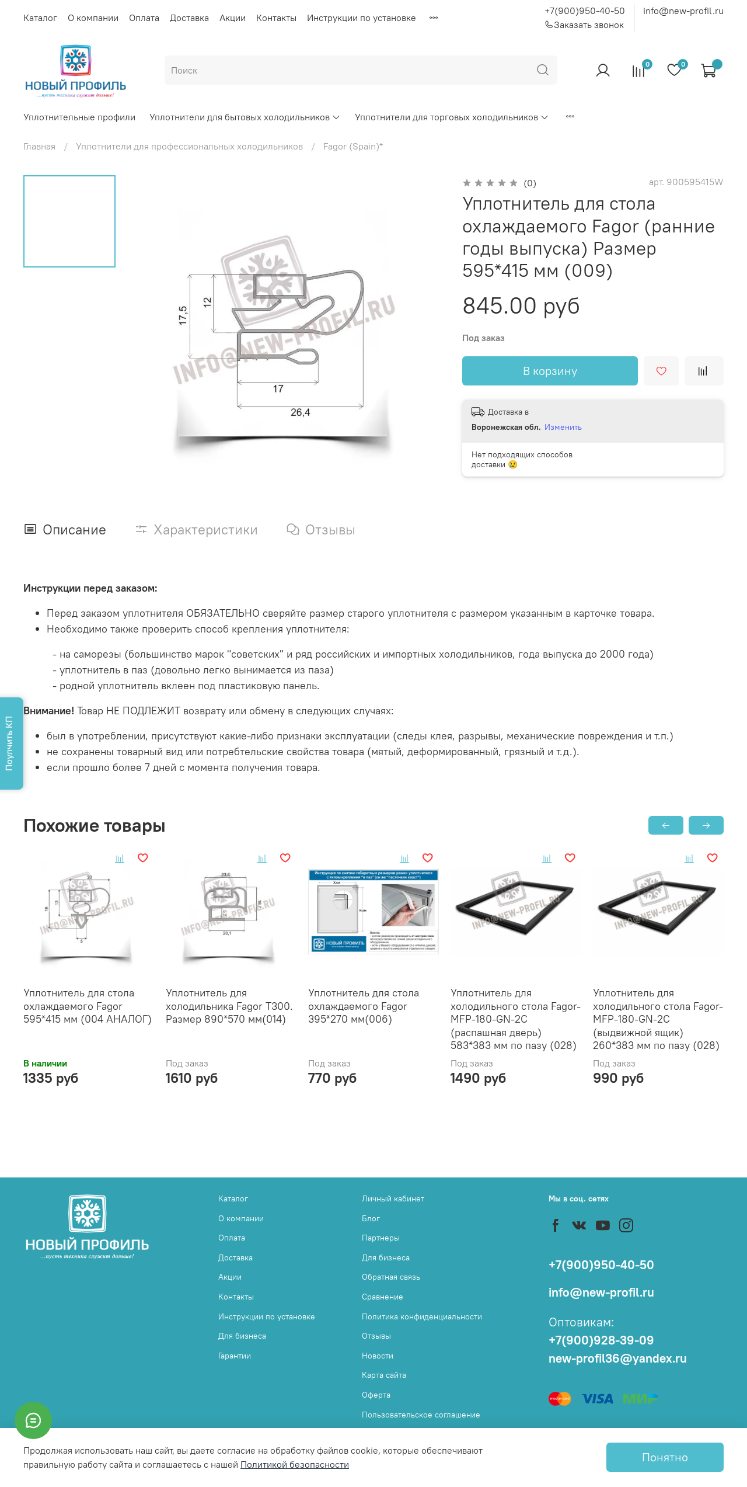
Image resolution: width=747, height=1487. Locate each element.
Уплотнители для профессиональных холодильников (189, 146)
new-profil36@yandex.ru (618, 1358)
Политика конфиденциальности (422, 1316)
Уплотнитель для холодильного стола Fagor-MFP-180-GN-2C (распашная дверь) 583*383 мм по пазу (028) (516, 1019)
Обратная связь (391, 1276)
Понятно (665, 1457)
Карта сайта (384, 1375)
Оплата (144, 17)
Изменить (563, 427)
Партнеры (381, 1237)
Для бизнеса (242, 1335)
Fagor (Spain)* (353, 146)
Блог (371, 1218)
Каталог (40, 17)
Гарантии (234, 1355)
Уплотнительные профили (79, 117)
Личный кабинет (393, 1198)
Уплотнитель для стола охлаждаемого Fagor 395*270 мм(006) (363, 1006)
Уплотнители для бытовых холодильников (245, 117)
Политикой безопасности (294, 1464)
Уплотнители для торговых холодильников (452, 117)
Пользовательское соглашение (421, 1414)
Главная (39, 146)
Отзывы (376, 1335)
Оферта (376, 1394)
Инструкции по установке (361, 17)
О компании (93, 17)
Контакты (276, 17)
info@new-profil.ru (683, 10)
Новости (377, 1355)
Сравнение (382, 1296)
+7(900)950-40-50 (584, 10)
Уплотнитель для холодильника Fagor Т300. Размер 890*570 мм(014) (229, 1006)
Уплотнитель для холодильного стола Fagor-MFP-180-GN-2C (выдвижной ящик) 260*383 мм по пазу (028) (658, 1019)
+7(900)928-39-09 (601, 1340)
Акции (232, 17)
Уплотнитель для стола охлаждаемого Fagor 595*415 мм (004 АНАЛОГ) (87, 1006)
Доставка (189, 17)
